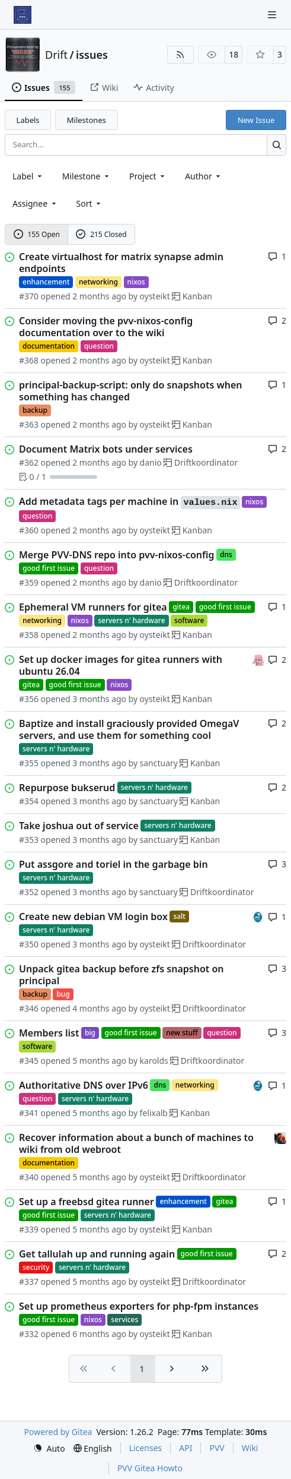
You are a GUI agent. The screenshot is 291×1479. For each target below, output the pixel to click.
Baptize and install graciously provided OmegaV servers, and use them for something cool (129, 729)
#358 (29, 634)
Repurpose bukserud (67, 788)
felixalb (154, 1112)
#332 (29, 1333)
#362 (29, 462)
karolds (154, 1060)
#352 (29, 891)
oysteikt (155, 296)
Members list (49, 1033)
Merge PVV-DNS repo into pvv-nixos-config (117, 555)
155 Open (37, 234)
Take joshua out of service (79, 826)
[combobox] (28, 176)
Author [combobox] (203, 176)
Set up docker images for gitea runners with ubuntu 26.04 (120, 665)
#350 (29, 944)
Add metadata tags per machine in (129, 501)
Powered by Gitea (58, 1431)
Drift (56, 55)
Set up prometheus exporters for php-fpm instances (138, 1306)
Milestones (86, 120)
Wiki (250, 1447)
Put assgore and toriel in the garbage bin (113, 864)
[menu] (90, 203)
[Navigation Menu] (273, 14)
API (185, 1447)
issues (92, 55)
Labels (28, 120)
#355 (29, 763)
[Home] (22, 15)
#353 (29, 839)
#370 (29, 296)
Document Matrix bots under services (106, 449)
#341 (29, 1112)
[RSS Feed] (180, 55)
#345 (29, 1060)
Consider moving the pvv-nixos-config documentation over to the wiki (106, 327)
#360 (29, 530)
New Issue (256, 120)
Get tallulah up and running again (97, 1254)
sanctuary (159, 763)
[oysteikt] (258, 659)
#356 (29, 698)
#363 (29, 424)
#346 (29, 1008)
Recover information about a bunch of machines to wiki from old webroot (136, 1143)
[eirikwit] (280, 1137)
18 (233, 54)
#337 (29, 1281)
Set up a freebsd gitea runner (86, 1202)
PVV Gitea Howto (150, 1468)
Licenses (145, 1447)
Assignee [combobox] (35, 203)
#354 (29, 801)
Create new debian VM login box (93, 916)
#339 (29, 1229)
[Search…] (276, 144)
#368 (29, 360)
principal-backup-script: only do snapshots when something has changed (130, 391)
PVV (216, 1447)
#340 (29, 1177)
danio (151, 462)
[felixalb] (258, 916)
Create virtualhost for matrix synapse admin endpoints (121, 262)
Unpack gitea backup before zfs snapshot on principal (121, 975)
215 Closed (101, 234)
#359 (29, 582)
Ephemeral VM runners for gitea (93, 607)
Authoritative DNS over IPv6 (83, 1085)
